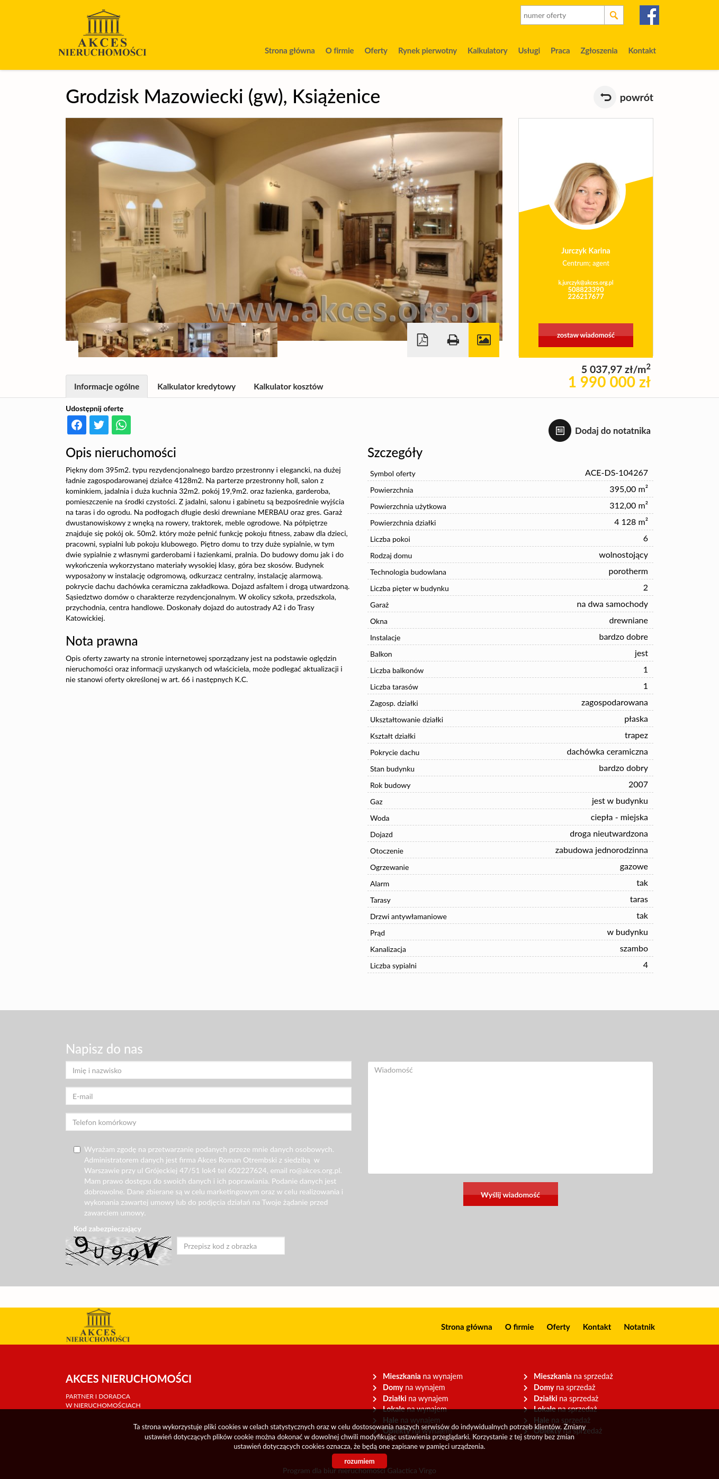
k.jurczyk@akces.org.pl (585, 282)
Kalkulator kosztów (288, 386)
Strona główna (290, 50)
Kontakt (642, 50)
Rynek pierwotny (427, 50)
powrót (636, 97)
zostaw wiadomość (586, 335)
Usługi (529, 50)
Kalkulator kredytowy (196, 386)
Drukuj (453, 340)
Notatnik (639, 1326)
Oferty (375, 50)
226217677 (586, 296)
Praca (560, 50)
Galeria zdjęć (484, 340)
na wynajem (423, 1376)
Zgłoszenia (598, 50)
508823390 (586, 289)
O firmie (340, 50)
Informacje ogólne (106, 386)
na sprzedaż (573, 1376)
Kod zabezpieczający (107, 1228)
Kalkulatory (487, 50)
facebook (650, 15)
